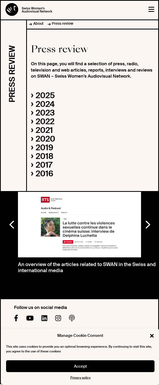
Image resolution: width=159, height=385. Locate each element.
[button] (152, 335)
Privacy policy (80, 378)
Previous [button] (11, 223)
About (38, 23)
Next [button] (147, 223)
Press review (62, 23)
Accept (80, 366)
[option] (79, 224)
